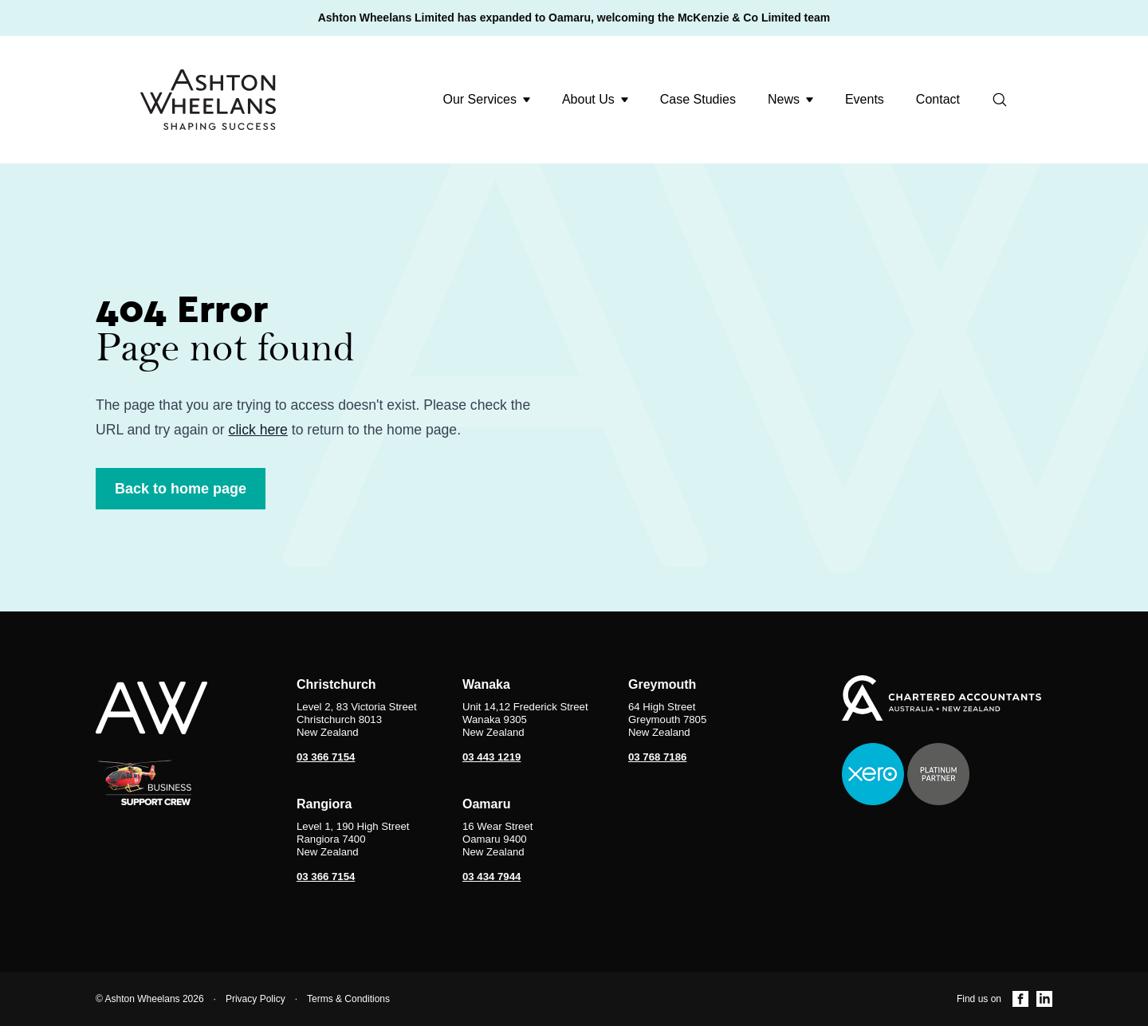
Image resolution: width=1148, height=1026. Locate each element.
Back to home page (180, 489)
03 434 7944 (491, 877)
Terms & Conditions (348, 998)
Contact (938, 99)
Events (864, 99)
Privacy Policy (255, 998)
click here (258, 430)
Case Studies (698, 99)
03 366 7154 (326, 757)
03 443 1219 (491, 757)
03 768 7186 (657, 757)
